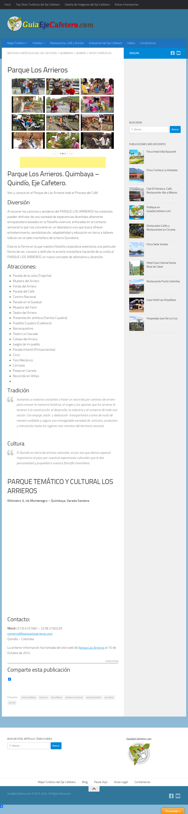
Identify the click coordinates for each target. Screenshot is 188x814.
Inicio (7, 4)
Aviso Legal (121, 787)
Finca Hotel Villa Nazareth (161, 151)
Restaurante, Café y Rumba (67, 43)
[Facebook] (172, 53)
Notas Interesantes (126, 4)
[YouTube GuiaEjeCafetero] (178, 53)
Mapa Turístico (16, 43)
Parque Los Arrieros (91, 652)
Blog (85, 787)
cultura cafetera (28, 702)
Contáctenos (148, 43)
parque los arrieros (74, 702)
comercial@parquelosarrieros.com (30, 638)
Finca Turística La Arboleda (162, 170)
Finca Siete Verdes (157, 244)
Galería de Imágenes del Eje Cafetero (87, 4)
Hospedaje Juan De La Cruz (162, 318)
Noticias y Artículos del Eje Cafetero (34, 53)
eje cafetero (56, 702)
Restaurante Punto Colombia (163, 281)
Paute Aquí (100, 787)
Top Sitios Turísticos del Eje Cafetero (38, 4)
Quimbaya (72, 53)
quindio (12, 707)
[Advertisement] (138, 24)
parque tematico (93, 702)
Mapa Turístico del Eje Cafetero (56, 787)
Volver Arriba (111, 665)
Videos (131, 43)
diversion (43, 702)
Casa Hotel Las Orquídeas (161, 300)
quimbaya (109, 702)
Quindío (87, 53)
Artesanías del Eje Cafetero (105, 43)
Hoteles (37, 43)
